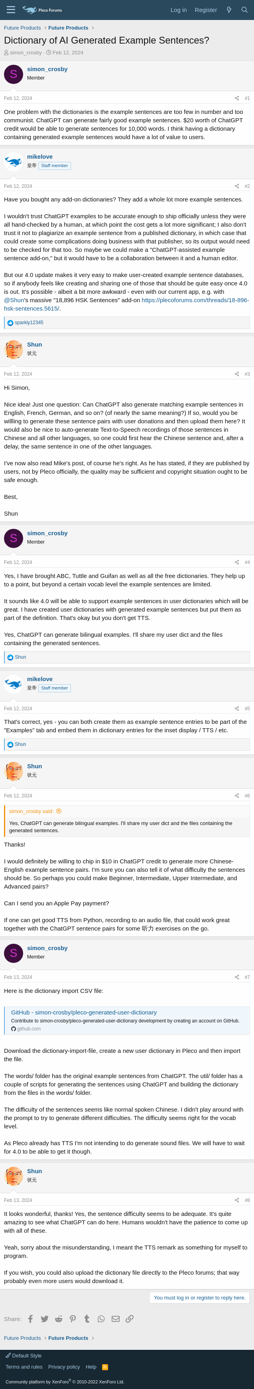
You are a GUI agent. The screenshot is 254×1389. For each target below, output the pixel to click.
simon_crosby (26, 53)
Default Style (23, 1356)
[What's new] (228, 9)
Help (91, 1367)
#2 (247, 186)
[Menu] (11, 10)
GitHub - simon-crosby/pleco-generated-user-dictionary (84, 1012)
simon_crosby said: (31, 811)
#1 (247, 98)
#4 (247, 562)
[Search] (244, 9)
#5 (247, 708)
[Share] (237, 98)
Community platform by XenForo (65, 1381)
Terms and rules (24, 1367)
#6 (247, 796)
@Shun (14, 300)
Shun (34, 344)
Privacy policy (64, 1367)
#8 (247, 1200)
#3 (247, 374)
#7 (247, 977)
